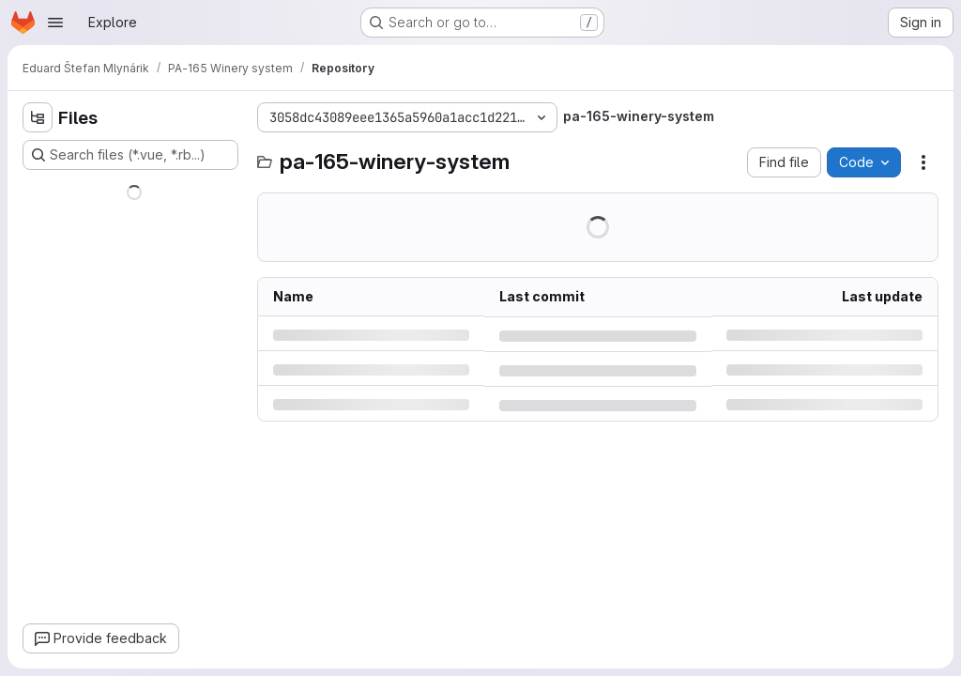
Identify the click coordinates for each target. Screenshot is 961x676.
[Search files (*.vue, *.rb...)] (130, 155)
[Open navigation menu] (55, 23)
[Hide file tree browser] (38, 117)
